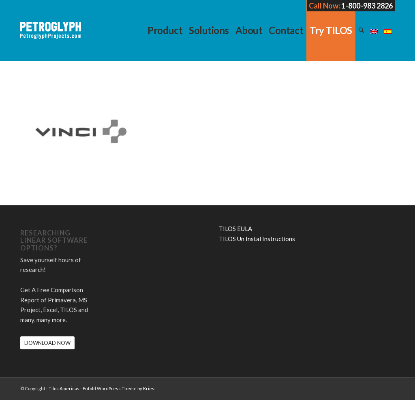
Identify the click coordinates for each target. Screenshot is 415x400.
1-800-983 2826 (367, 5)
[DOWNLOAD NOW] (47, 343)
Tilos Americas (64, 388)
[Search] (361, 30)
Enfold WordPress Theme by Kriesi (119, 388)
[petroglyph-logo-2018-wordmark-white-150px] (50, 36)
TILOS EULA (235, 228)
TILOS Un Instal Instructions (257, 238)
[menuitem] (165, 30)
